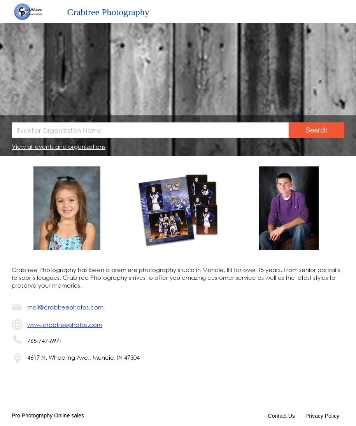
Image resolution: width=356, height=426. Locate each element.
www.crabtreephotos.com (64, 325)
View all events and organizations (58, 146)
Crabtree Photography (108, 12)
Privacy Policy (322, 416)
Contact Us (281, 416)
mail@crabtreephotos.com (65, 307)
